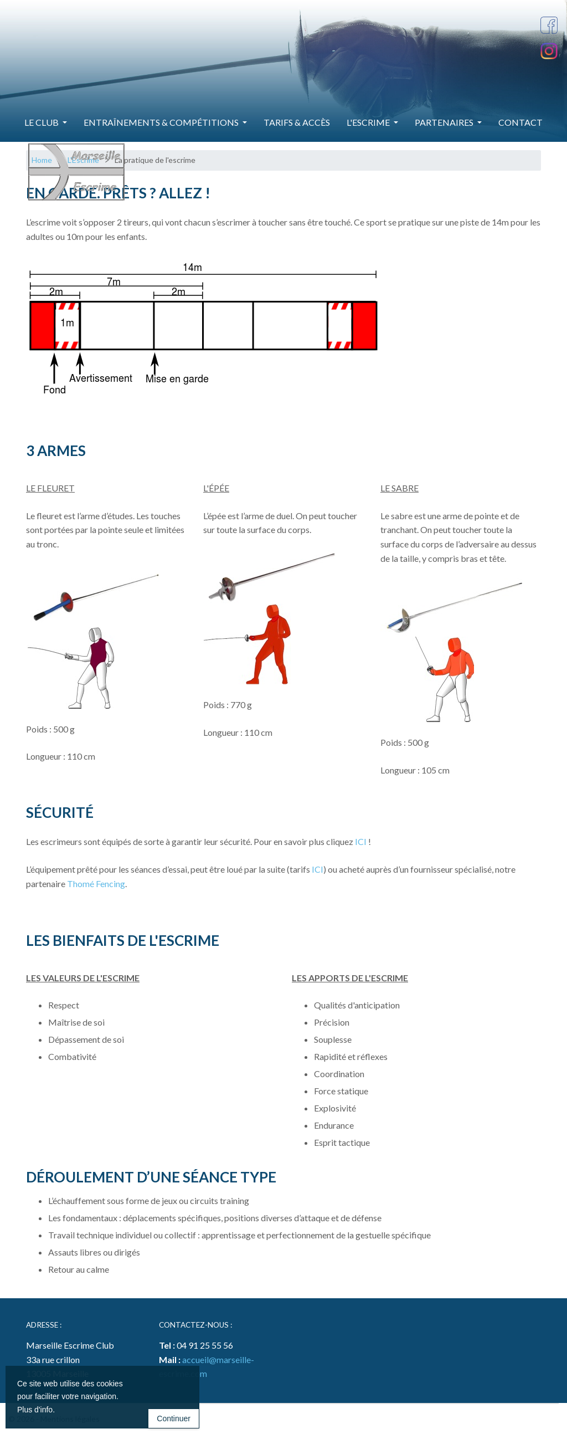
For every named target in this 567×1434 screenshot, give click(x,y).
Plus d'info (35, 1409)
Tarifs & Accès (297, 122)
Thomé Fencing (96, 883)
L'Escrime (369, 122)
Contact (520, 122)
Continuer (173, 1418)
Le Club (42, 122)
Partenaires (445, 122)
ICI (361, 841)
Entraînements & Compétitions (162, 122)
